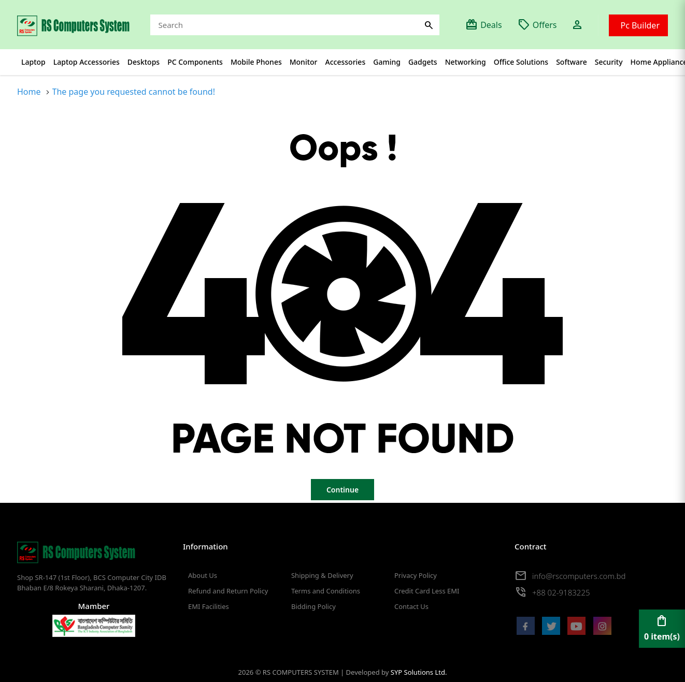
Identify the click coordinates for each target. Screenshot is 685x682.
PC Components (195, 62)
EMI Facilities (208, 606)
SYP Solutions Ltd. (419, 672)
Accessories (345, 62)
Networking (465, 62)
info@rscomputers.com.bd (578, 576)
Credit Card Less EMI (426, 591)
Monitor (304, 62)
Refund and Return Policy (228, 591)
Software (571, 62)
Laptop (33, 62)
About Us (202, 575)
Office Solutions (521, 62)
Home (29, 91)
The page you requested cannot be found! (133, 91)
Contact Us (411, 606)
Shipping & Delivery (322, 575)
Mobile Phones (256, 62)
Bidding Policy (313, 606)
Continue (342, 490)
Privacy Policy (415, 575)
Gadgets (422, 62)
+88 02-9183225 (561, 592)
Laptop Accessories (86, 62)
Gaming (387, 62)
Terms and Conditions (325, 591)
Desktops (143, 62)
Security (609, 62)
